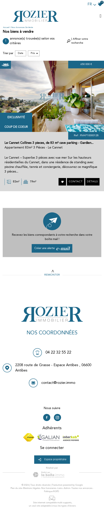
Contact (75, 182)
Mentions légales (31, 488)
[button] (83, 41)
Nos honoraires (48, 488)
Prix (34, 53)
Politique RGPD (51, 491)
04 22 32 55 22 (58, 353)
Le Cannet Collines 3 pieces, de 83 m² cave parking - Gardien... (49, 144)
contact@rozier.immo (58, 384)
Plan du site (16, 488)
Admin (67, 488)
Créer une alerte (52, 248)
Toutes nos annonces (81, 488)
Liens (60, 488)
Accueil (6, 27)
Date (20, 53)
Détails (92, 182)
